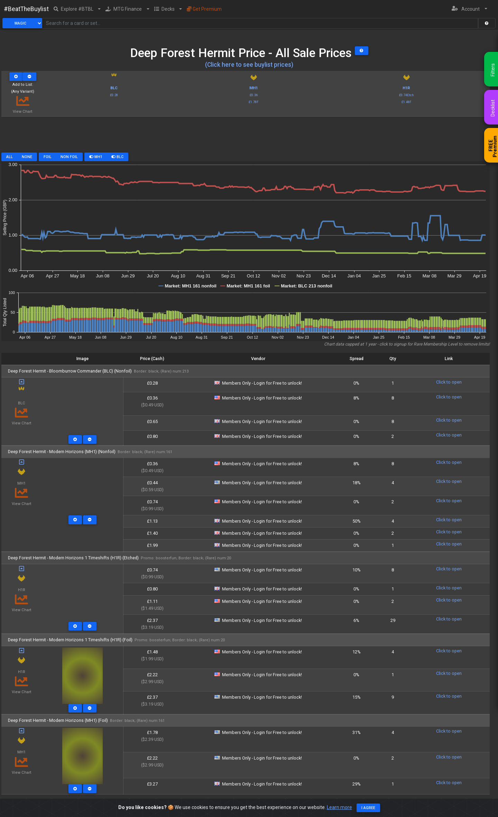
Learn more (339, 807)
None (27, 157)
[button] (77, 9)
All (9, 157)
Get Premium (204, 9)
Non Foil (69, 157)
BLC (117, 157)
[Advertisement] (245, 137)
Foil (48, 157)
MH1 (95, 157)
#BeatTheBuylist (26, 9)
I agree (368, 808)
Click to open (449, 382)
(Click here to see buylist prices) (249, 64)
